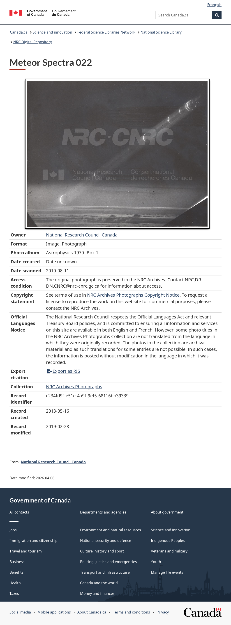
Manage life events (167, 572)
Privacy (163, 612)
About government (167, 512)
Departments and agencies (103, 512)
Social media (20, 612)
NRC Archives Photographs (74, 387)
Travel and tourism (25, 551)
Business (17, 561)
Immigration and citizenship (33, 540)
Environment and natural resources (110, 529)
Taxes (14, 593)
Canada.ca (19, 32)
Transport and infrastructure (105, 572)
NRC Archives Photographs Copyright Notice (133, 295)
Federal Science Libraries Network (106, 32)
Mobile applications (54, 612)
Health (15, 582)
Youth (156, 561)
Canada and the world (99, 582)
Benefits (16, 572)
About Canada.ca (91, 612)
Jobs (13, 529)
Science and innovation (52, 32)
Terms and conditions (131, 612)
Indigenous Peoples (168, 540)
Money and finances (97, 593)
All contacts (19, 512)
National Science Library (161, 32)
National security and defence (105, 540)
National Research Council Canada (82, 235)
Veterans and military (169, 551)
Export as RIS (63, 371)
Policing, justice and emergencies (108, 561)
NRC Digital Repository (32, 41)
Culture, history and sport (102, 551)
